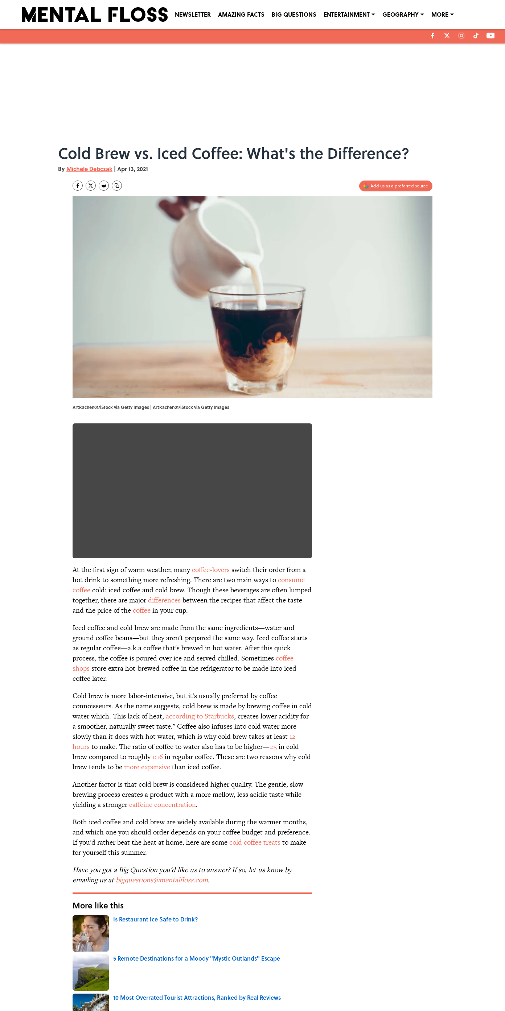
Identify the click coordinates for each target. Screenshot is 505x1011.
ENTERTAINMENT (347, 14)
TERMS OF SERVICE (118, 986)
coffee (142, 610)
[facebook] (432, 35)
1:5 (273, 746)
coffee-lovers (211, 570)
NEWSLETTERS (266, 976)
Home (81, 926)
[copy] (117, 186)
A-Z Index (320, 986)
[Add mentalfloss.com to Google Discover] (395, 186)
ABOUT (105, 976)
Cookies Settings (390, 986)
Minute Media (238, 1004)
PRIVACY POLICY (327, 976)
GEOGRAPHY (400, 14)
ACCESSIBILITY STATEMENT (194, 986)
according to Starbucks (200, 716)
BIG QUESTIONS (294, 14)
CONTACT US (180, 976)
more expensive (147, 767)
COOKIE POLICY (389, 976)
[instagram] (461, 35)
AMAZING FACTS (241, 14)
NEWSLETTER (193, 14)
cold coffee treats (254, 842)
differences (164, 600)
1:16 (157, 757)
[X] (447, 35)
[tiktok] (476, 35)
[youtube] (490, 35)
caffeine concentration (162, 804)
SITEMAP (260, 986)
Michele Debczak (89, 169)
